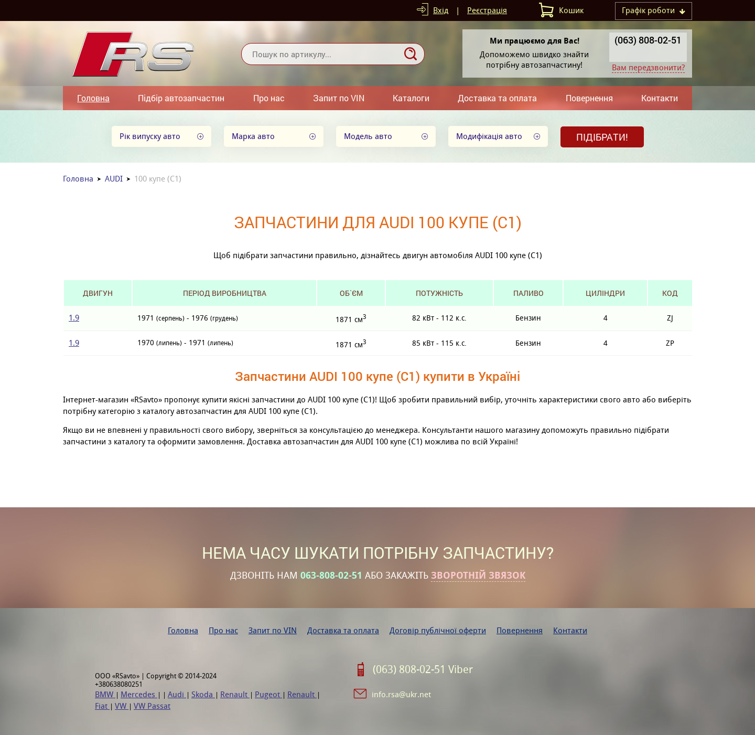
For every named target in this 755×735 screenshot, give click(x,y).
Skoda (203, 694)
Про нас (269, 97)
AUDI (114, 179)
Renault (235, 694)
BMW (105, 694)
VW (121, 706)
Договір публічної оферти (438, 630)
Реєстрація (487, 10)
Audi (177, 694)
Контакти (659, 97)
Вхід (440, 10)
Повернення (589, 97)
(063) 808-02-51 (648, 40)
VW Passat (152, 706)
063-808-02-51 (331, 575)
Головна (93, 97)
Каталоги (411, 97)
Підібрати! (602, 137)
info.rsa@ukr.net (401, 694)
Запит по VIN (338, 97)
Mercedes (139, 694)
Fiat (102, 706)
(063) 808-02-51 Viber (423, 669)
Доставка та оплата (497, 97)
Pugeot (268, 694)
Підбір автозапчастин (181, 97)
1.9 (74, 318)
